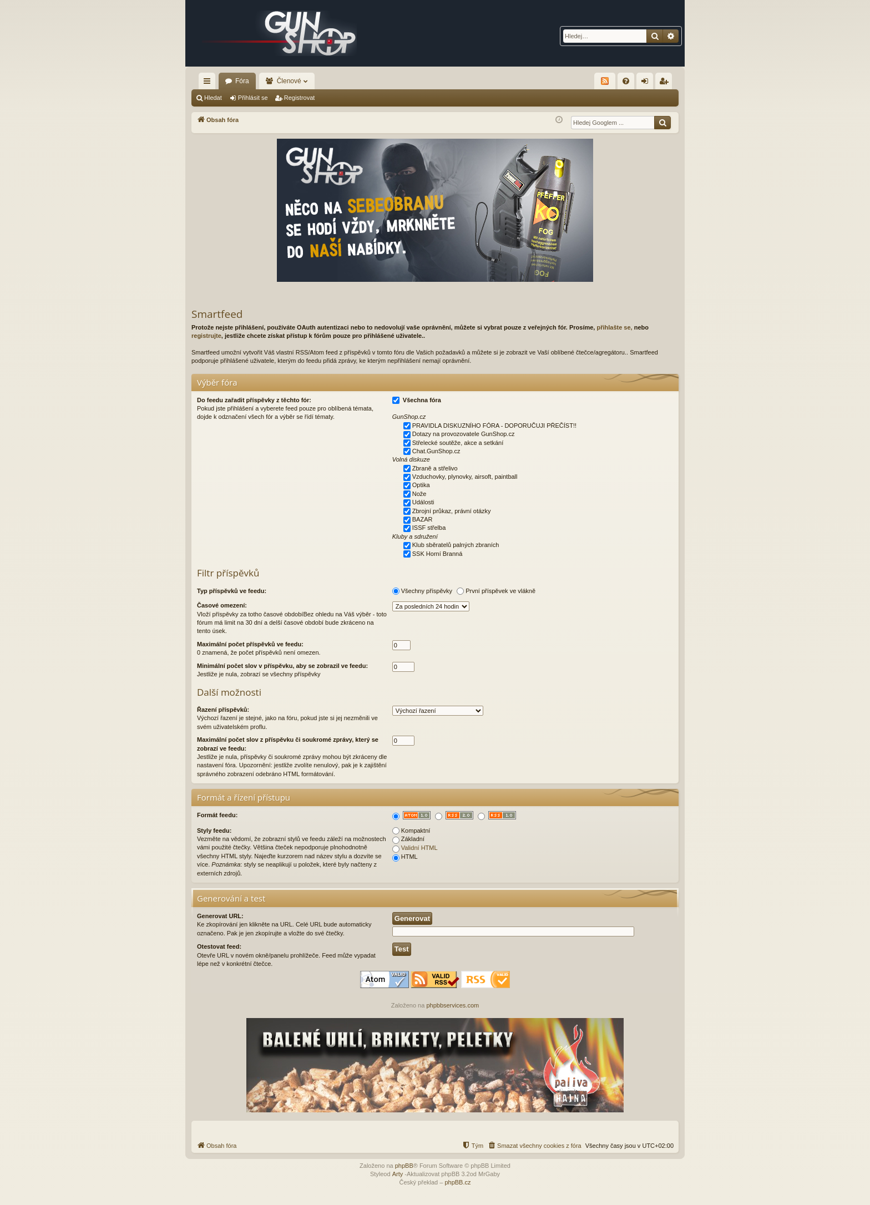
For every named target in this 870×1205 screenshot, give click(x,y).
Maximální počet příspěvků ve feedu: (250, 644)
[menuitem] (626, 81)
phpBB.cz (457, 1182)
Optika (421, 485)
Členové (289, 81)
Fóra (242, 81)
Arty (397, 1174)
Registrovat (299, 97)
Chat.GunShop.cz (436, 451)
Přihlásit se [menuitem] (647, 83)
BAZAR (422, 519)
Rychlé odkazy (209, 83)
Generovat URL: (220, 916)
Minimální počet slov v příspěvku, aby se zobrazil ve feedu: (282, 665)
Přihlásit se (253, 97)
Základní (408, 839)
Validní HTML (419, 847)
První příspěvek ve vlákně (500, 591)
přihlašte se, (614, 327)
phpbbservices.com (452, 1005)
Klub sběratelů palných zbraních (455, 544)
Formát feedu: (217, 815)
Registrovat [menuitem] (666, 83)
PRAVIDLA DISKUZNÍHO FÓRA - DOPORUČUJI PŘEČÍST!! (494, 425)
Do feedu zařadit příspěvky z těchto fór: (254, 400)
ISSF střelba (429, 527)
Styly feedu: (214, 830)
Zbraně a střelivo (435, 468)
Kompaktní (411, 830)
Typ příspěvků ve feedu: (231, 591)
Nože (419, 493)
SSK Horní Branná (437, 553)
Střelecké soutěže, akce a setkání (457, 442)
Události (423, 502)
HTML (405, 856)
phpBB (404, 1165)
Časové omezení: (222, 605)
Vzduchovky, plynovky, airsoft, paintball (465, 476)
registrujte (206, 335)
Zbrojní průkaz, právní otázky (451, 511)
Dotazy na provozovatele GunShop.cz (463, 434)
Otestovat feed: (219, 946)
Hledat (213, 97)
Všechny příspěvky (426, 591)
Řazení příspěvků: (223, 709)
